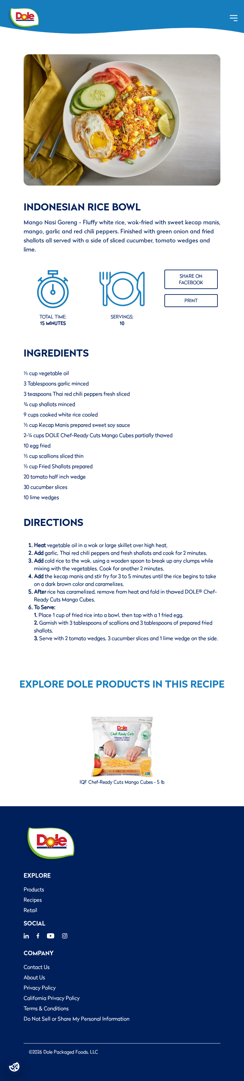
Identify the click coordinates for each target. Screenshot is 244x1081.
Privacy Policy (40, 987)
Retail (30, 910)
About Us (34, 977)
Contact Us (37, 967)
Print (191, 300)
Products (34, 889)
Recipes (33, 900)
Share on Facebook (191, 279)
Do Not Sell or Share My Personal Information (76, 1018)
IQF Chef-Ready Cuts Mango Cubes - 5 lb (122, 782)
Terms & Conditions (46, 1008)
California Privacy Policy (52, 998)
